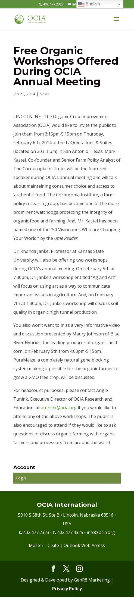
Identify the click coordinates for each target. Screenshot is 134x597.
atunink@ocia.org (59, 408)
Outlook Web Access (84, 545)
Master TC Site (44, 545)
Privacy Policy (67, 589)
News (44, 93)
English (89, 4)
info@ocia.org (101, 532)
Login (21, 477)
